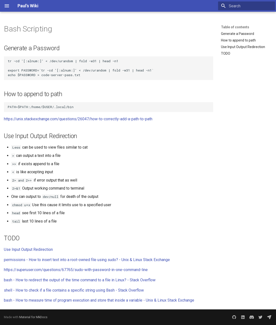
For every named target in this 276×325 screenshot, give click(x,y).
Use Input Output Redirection (28, 249)
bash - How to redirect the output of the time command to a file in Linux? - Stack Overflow (80, 280)
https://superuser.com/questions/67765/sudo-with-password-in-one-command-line (76, 269)
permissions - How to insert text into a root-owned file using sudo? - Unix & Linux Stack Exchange (87, 259)
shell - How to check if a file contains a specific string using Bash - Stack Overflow (74, 290)
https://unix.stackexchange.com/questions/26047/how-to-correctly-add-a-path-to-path (78, 119)
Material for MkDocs (33, 317)
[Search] (246, 5)
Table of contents (235, 27)
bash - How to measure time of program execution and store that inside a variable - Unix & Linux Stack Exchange (99, 300)
